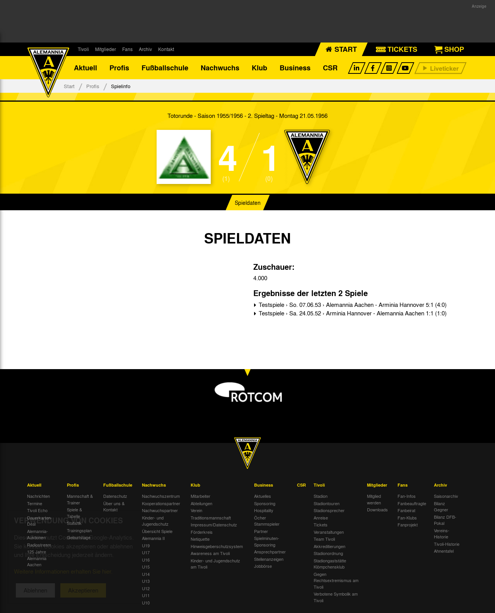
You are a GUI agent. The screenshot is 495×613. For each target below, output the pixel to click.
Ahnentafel (444, 551)
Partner (261, 531)
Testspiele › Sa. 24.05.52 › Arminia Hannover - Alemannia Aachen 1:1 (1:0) (352, 313)
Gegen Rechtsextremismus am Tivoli (336, 580)
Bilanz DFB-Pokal (445, 520)
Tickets (321, 524)
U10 (146, 602)
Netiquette (200, 539)
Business (295, 68)
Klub (259, 68)
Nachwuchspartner (160, 510)
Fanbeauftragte (412, 503)
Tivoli (83, 49)
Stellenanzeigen (268, 559)
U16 (146, 560)
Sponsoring (264, 503)
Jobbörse (263, 566)
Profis (119, 68)
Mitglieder (105, 49)
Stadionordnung (328, 553)
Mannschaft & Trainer (80, 499)
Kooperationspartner (161, 503)
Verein (196, 510)
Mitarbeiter (200, 496)
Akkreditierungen (329, 546)
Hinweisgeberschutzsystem (217, 546)
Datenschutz (115, 496)
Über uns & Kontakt (114, 506)
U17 (146, 552)
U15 (146, 567)
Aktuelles (262, 496)
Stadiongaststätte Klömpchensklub (330, 563)
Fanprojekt (408, 524)
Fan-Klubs (407, 517)
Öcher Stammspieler (267, 520)
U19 (146, 545)
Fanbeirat (406, 510)
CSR (330, 68)
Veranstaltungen (329, 532)
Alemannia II (153, 538)
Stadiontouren (327, 503)
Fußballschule (165, 68)
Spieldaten (248, 202)
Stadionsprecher (329, 510)
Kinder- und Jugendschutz (155, 520)
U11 (146, 595)
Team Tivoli (324, 539)
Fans (127, 49)
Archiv (145, 49)
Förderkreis (202, 532)
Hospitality (263, 510)
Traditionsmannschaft (211, 517)
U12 (146, 588)
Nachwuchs (220, 68)
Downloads (377, 509)
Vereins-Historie (441, 533)
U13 (146, 581)
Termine (34, 503)
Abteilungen (201, 503)
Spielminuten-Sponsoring (266, 541)
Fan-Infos (407, 496)
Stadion (321, 496)
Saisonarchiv (446, 496)
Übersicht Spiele (157, 531)
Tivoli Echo (37, 510)
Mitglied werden (374, 499)
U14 (146, 574)
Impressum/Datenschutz (214, 524)
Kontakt (166, 49)
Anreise (321, 517)
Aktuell (85, 68)
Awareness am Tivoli (210, 553)
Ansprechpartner (270, 551)
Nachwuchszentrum (161, 496)
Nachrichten (38, 496)
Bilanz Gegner (441, 506)
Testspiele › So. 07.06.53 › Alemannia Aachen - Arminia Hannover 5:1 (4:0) (352, 304)
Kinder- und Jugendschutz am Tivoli (215, 563)
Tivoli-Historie (446, 544)
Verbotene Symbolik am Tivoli (336, 597)
